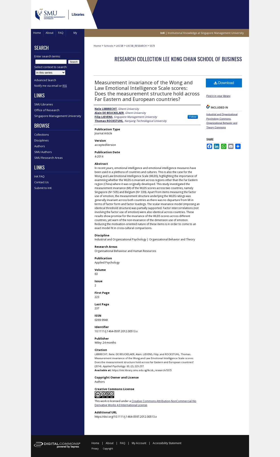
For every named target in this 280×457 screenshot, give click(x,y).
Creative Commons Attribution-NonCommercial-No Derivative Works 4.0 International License (145, 403)
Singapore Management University (57, 116)
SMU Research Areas (48, 158)
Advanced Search (45, 80)
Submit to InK (43, 188)
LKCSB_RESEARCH (136, 45)
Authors (39, 146)
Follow (192, 116)
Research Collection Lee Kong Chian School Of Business (178, 59)
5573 (152, 45)
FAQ (122, 443)
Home (97, 45)
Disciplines (41, 140)
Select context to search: (50, 67)
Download (224, 83)
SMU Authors (43, 152)
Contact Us (41, 182)
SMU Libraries (43, 104)
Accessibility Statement (167, 443)
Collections (41, 135)
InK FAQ (39, 176)
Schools (108, 45)
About (110, 443)
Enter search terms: (47, 56)
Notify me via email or (50, 86)
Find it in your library (218, 96)
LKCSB (119, 45)
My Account (139, 443)
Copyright (108, 448)
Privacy (95, 448)
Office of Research (46, 110)
